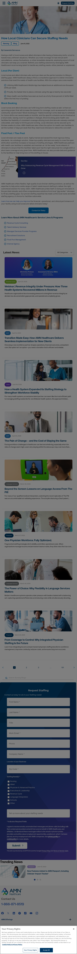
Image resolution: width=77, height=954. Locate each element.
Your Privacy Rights (30, 950)
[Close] (73, 929)
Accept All (46, 950)
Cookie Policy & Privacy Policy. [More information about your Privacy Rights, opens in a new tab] (12, 944)
